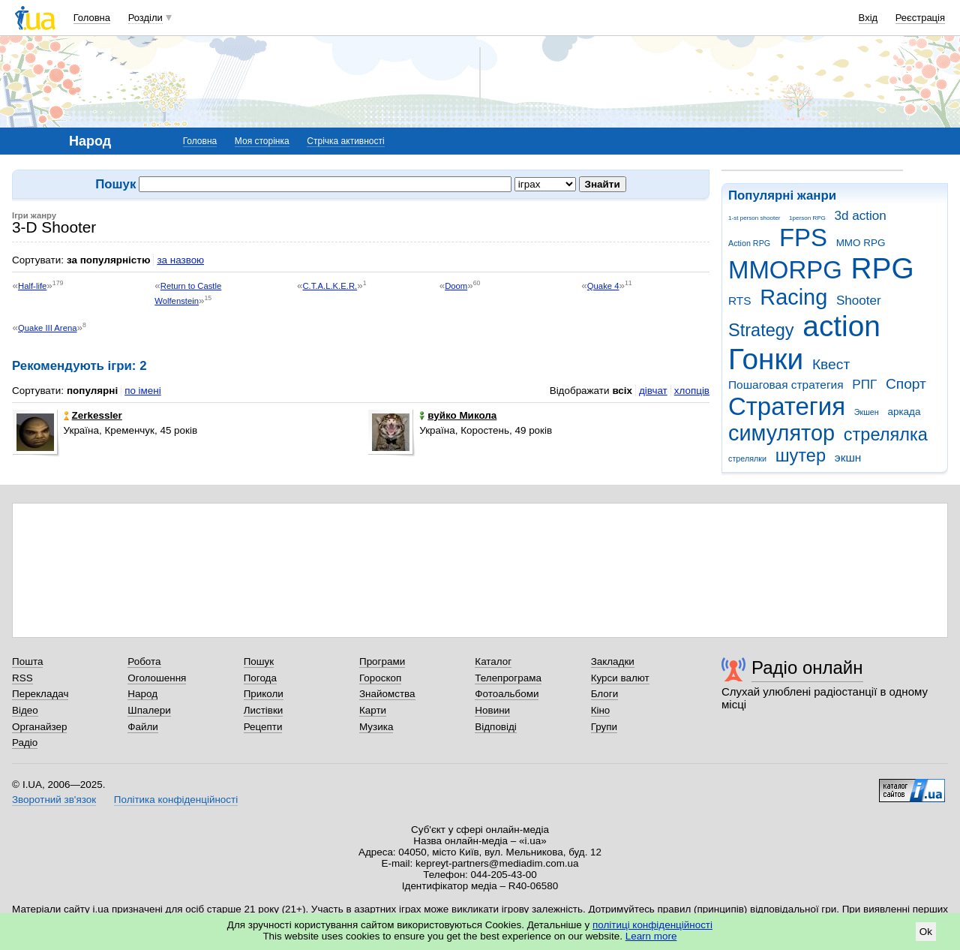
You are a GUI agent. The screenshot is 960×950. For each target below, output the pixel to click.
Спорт (906, 384)
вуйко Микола (457, 415)
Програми (382, 661)
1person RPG (807, 218)
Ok (926, 931)
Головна (92, 17)
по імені (142, 390)
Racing (793, 297)
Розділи (145, 17)
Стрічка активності (345, 141)
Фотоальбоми (506, 693)
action (841, 326)
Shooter (858, 300)
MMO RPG (861, 242)
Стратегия (786, 406)
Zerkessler (93, 415)
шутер (801, 455)
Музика (376, 726)
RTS (740, 300)
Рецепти (263, 726)
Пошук (259, 661)
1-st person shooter (754, 218)
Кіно (600, 710)
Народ (143, 693)
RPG (882, 268)
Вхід (868, 17)
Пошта (27, 661)
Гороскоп (380, 678)
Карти (372, 710)
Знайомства (387, 693)
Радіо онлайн (807, 667)
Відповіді (496, 726)
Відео (25, 710)
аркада (903, 411)
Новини (492, 710)
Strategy (761, 330)
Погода (260, 678)
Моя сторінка (262, 141)
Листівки (264, 710)
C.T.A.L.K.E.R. (329, 285)
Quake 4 (603, 285)
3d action (860, 216)
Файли (143, 726)
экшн (848, 457)
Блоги (605, 693)
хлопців (692, 390)
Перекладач (40, 693)
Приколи (264, 693)
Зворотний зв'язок (54, 799)
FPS (803, 237)
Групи (604, 726)
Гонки (765, 359)
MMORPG (785, 270)
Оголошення (157, 678)
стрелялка (886, 434)
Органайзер (39, 726)
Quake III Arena (47, 327)
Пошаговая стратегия (786, 384)
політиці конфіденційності (652, 924)
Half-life (32, 285)
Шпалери (149, 710)
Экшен (866, 411)
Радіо (25, 742)
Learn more (651, 936)
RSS (22, 678)
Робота (144, 661)
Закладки (612, 661)
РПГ (864, 384)
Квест (831, 364)
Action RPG (749, 243)
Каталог (493, 661)
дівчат (653, 390)
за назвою (180, 260)
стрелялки (747, 458)
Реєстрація (920, 17)
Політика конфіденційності (176, 799)
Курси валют (620, 678)
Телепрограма (508, 678)
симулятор (781, 433)
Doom (456, 285)
